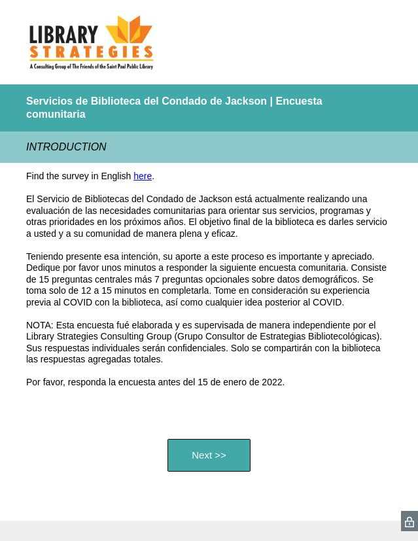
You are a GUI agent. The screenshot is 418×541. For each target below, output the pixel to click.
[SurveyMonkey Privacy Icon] (409, 521)
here (142, 176)
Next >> (209, 455)
